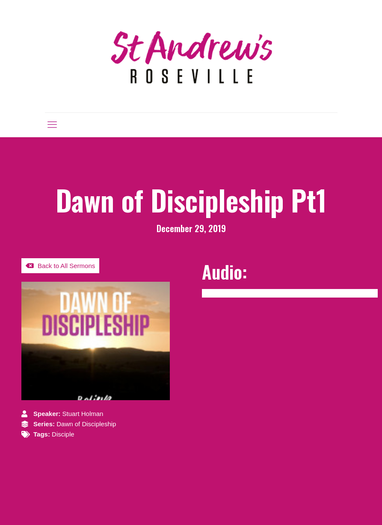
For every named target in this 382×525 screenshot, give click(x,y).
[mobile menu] (52, 125)
